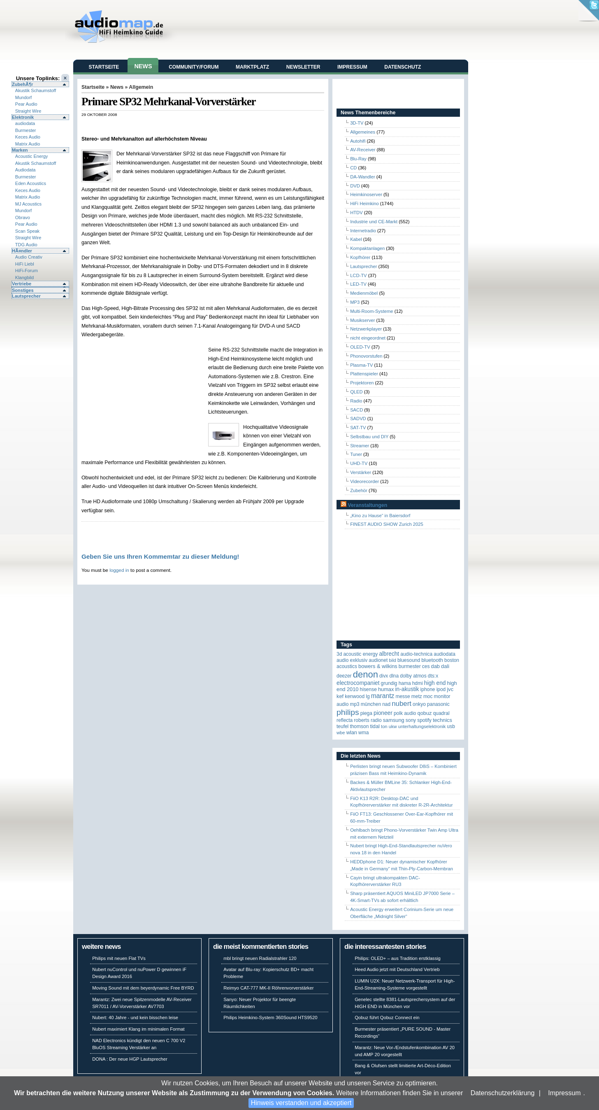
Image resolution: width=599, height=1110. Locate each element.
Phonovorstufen (366, 356)
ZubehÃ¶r (22, 84)
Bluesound (408, 660)
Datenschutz (402, 67)
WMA (363, 732)
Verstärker (360, 472)
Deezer (344, 676)
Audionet (378, 660)
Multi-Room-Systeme (371, 311)
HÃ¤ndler (22, 250)
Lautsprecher (26, 296)
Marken (20, 150)
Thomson (359, 726)
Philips (348, 712)
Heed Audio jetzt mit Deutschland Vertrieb (397, 969)
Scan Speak (27, 231)
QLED (356, 391)
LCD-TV (358, 275)
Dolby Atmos (413, 676)
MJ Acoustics (28, 203)
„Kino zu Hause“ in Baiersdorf (380, 515)
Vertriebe (21, 283)
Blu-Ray (358, 158)
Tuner (356, 454)
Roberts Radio (367, 720)
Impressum (564, 1092)
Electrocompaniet (358, 683)
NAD (386, 704)
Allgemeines (362, 132)
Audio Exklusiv (352, 660)
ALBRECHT (389, 654)
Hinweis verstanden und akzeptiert (301, 1102)
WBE (341, 732)
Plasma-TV (361, 365)
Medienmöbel (364, 293)
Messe (402, 696)
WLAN (351, 732)
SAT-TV (358, 427)
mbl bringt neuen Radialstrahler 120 (259, 958)
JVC (450, 689)
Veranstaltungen (367, 505)
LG (367, 696)
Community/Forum (193, 67)
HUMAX (386, 689)
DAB (435, 666)
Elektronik (23, 117)
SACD (356, 409)
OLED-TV (360, 347)
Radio (356, 400)
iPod (441, 689)
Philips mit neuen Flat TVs (119, 958)
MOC (428, 696)
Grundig (389, 683)
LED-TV (358, 284)
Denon (365, 674)
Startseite (104, 67)
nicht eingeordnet (367, 337)
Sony (411, 720)
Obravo (22, 217)
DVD (355, 185)
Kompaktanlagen (367, 248)
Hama (405, 683)
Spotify (424, 720)
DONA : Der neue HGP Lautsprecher (129, 1059)
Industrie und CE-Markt (373, 221)
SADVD (358, 418)
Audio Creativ (28, 256)
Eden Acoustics (30, 183)
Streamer (359, 445)
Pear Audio (26, 104)
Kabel (356, 239)
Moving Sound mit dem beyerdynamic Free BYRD (143, 987)
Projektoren (362, 382)
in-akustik (407, 689)
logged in (119, 570)
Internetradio (363, 230)
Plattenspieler (364, 373)
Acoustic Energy (31, 156)
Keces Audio (27, 136)
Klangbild (24, 277)
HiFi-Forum (26, 270)
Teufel (342, 726)
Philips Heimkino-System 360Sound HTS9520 (270, 1017)
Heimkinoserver (366, 194)
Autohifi (357, 141)
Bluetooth (432, 660)
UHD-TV (358, 463)
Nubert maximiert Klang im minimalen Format (138, 1029)
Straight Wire (28, 111)
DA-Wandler (362, 176)
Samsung (393, 720)
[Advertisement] (177, 126)
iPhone (427, 689)
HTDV (356, 212)
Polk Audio (405, 713)
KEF (340, 696)
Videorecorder (364, 481)
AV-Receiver (362, 149)
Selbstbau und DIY (369, 436)
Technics (442, 720)
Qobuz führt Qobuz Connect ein (387, 1017)
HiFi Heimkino (364, 203)
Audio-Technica (416, 654)
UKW (393, 726)
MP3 (355, 302)
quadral (441, 713)
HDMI (417, 683)
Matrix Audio (27, 143)
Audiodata (25, 169)
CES (426, 666)
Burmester (25, 130)
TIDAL (375, 726)
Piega (366, 713)
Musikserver (362, 320)
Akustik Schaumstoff (35, 90)
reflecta (345, 720)
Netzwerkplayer (366, 328)
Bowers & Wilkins (377, 666)
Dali (445, 666)
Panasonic (438, 704)
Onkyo (419, 704)
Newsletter (303, 67)
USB (451, 726)
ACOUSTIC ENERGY (360, 654)
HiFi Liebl (24, 263)
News (143, 66)
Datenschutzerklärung (503, 1092)
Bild (392, 660)
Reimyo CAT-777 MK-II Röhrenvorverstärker (268, 987)
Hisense (368, 689)
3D (339, 654)
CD (353, 167)
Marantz (383, 695)
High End (435, 683)
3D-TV (356, 122)
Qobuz (425, 713)
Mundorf (23, 97)
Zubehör (358, 490)
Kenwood (355, 696)
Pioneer (383, 713)
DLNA (394, 676)
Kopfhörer (360, 257)
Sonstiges (23, 290)
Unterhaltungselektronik (422, 726)
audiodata (25, 123)
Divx (383, 676)
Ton (384, 726)
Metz (416, 696)
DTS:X (433, 676)
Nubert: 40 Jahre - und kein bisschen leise (135, 1017)
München (371, 704)
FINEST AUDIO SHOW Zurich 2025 (386, 524)
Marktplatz (252, 67)
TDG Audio (26, 244)
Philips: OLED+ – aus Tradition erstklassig (398, 958)
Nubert (401, 704)
